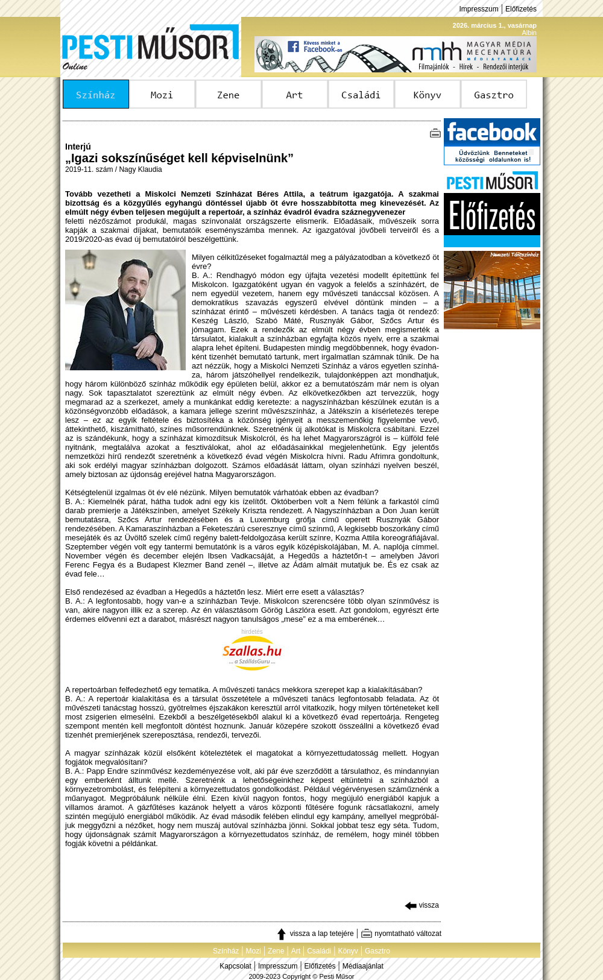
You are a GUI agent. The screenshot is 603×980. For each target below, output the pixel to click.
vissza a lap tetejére (314, 933)
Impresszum (478, 9)
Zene (276, 951)
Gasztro (377, 951)
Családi (319, 951)
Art (295, 951)
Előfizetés (521, 9)
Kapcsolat (235, 966)
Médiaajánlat (363, 966)
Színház (226, 951)
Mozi (253, 951)
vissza (422, 905)
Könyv (348, 951)
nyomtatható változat (401, 933)
